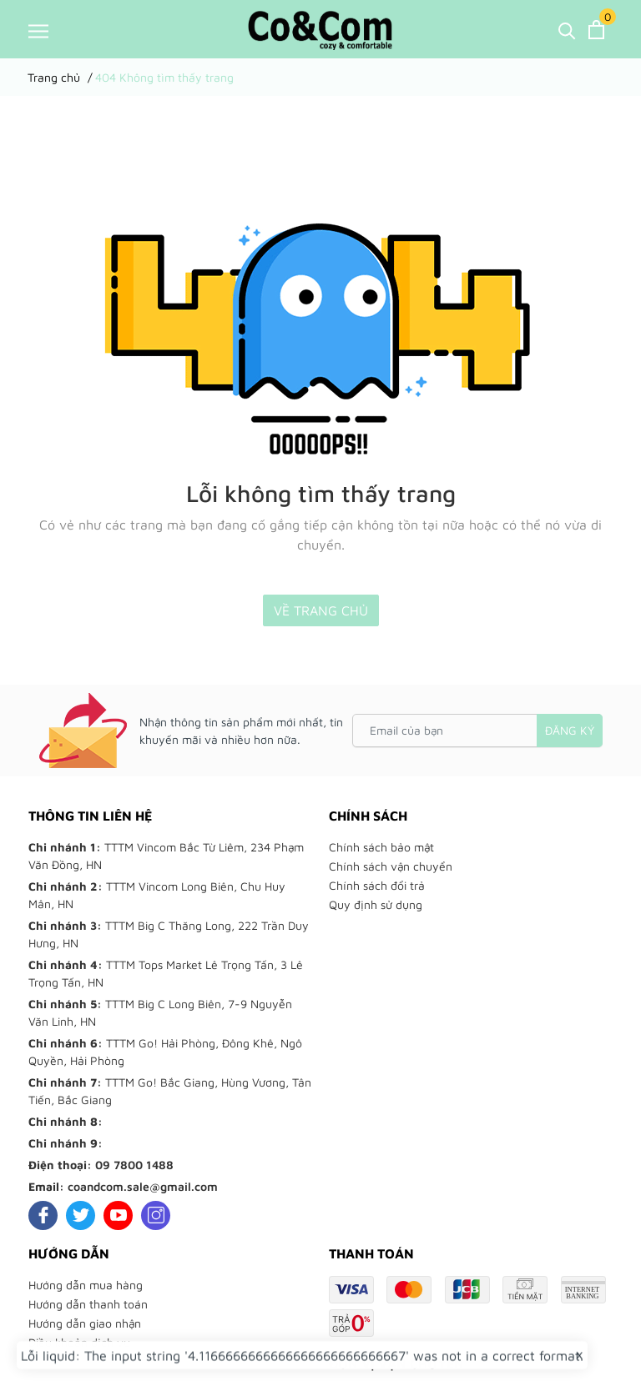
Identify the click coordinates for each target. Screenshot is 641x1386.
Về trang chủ (321, 610)
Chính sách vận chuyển (390, 866)
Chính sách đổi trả (377, 885)
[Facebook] (43, 1215)
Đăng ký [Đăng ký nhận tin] (569, 730)
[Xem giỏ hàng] (596, 29)
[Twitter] (80, 1215)
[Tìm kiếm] (567, 29)
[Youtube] (118, 1215)
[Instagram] (155, 1215)
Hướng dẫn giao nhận (84, 1323)
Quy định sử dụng (375, 904)
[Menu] (38, 30)
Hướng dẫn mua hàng (85, 1285)
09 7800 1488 (134, 1165)
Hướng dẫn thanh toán (88, 1304)
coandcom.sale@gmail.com (143, 1186)
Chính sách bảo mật (381, 847)
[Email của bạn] (477, 730)
